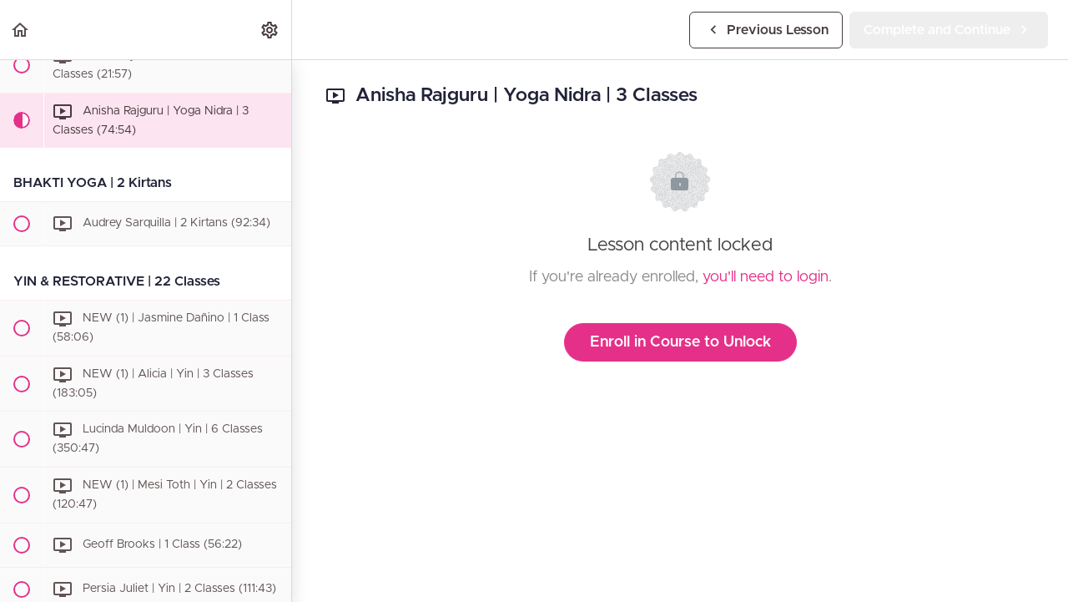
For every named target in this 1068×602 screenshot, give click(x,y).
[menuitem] (270, 29)
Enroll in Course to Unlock (680, 342)
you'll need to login (766, 277)
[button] (21, 29)
